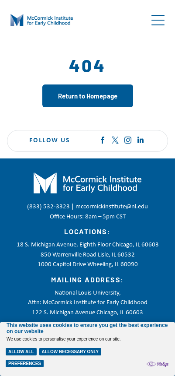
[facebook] (102, 141)
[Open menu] (158, 20)
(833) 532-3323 (48, 207)
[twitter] (115, 141)
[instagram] (128, 141)
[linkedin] (140, 141)
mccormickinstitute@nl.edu (111, 207)
